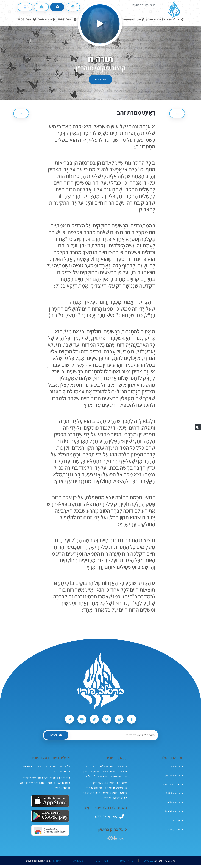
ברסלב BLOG (174, 811)
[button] (198, 427)
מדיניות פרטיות (126, 860)
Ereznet (57, 860)
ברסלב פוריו (175, 766)
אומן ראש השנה (173, 784)
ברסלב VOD (175, 802)
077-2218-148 (106, 816)
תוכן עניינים (100, 79)
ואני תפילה (175, 829)
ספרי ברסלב (175, 820)
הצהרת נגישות (101, 860)
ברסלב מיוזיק (174, 775)
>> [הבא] (21, 113)
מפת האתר (77, 860)
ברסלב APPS (174, 793)
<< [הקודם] (177, 113)
